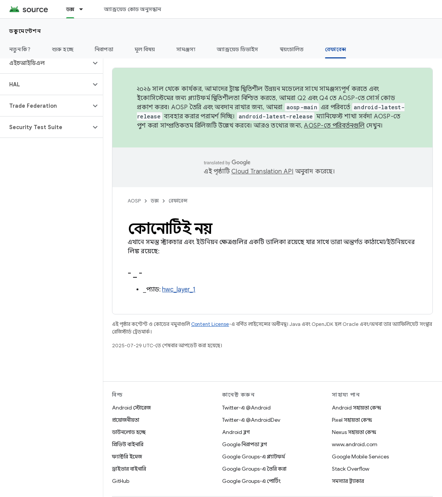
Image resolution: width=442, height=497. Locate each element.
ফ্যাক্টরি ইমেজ (127, 456)
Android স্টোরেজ (131, 407)
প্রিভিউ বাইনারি (127, 444)
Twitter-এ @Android (246, 407)
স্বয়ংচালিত (292, 49)
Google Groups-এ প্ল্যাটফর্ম (253, 456)
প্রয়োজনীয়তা (125, 419)
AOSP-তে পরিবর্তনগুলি (334, 126)
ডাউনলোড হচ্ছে (129, 432)
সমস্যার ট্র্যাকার (348, 481)
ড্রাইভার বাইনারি (129, 468)
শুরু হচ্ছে (62, 49)
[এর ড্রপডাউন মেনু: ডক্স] (84, 9)
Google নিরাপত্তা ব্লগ (244, 444)
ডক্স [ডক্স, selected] (70, 9)
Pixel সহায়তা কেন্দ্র (352, 419)
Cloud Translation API (262, 171)
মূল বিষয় (145, 49)
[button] (45, 63)
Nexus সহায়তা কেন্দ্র (354, 432)
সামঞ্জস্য (185, 49)
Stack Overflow (350, 468)
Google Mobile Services (360, 456)
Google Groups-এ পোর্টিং (251, 481)
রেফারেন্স (178, 201)
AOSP (134, 201)
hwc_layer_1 (178, 289)
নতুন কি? (20, 49)
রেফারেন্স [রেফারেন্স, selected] (335, 49)
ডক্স (155, 201)
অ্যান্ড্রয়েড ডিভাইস (237, 49)
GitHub (120, 481)
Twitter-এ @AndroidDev (251, 419)
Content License (210, 324)
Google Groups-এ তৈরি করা (254, 468)
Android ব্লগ (236, 432)
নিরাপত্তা (104, 49)
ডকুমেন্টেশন (25, 31)
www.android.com (354, 444)
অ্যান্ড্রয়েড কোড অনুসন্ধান (132, 9)
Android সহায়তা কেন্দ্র (356, 407)
